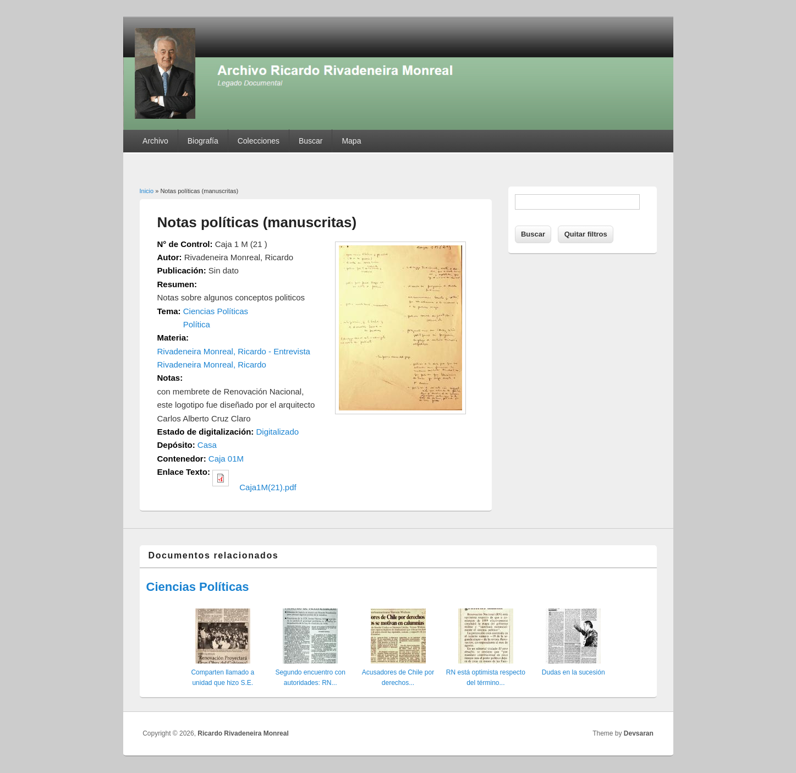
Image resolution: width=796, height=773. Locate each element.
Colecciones (258, 140)
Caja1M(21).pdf (267, 487)
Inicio (147, 191)
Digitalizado (277, 431)
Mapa (351, 140)
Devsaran (639, 733)
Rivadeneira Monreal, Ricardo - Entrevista (233, 351)
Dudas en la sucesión (573, 672)
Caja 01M (226, 458)
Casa (207, 444)
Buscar (311, 140)
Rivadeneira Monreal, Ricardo (211, 364)
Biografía (203, 140)
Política (196, 324)
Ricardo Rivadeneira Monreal (242, 733)
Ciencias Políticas (215, 311)
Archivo (155, 140)
